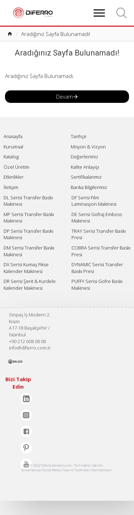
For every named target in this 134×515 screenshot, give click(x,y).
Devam (64, 96)
